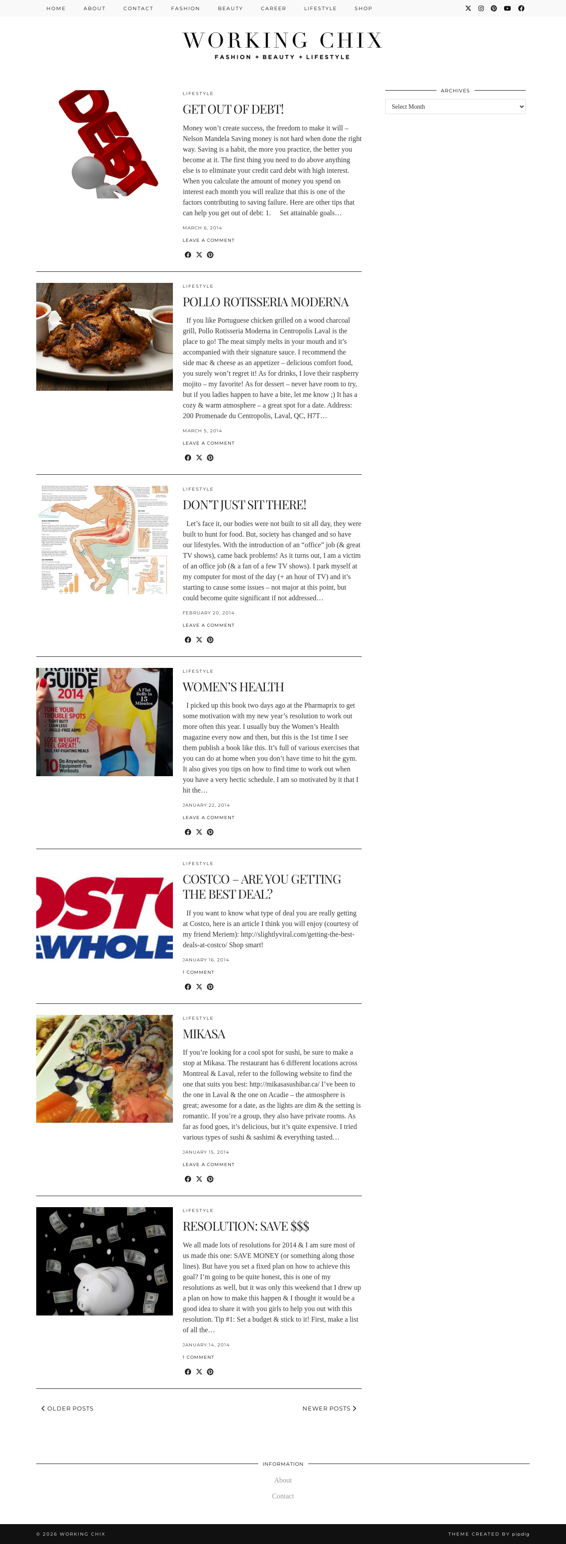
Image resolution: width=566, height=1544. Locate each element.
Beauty (230, 8)
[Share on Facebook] (188, 255)
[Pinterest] (494, 8)
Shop (364, 8)
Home (56, 8)
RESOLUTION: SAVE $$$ (246, 1225)
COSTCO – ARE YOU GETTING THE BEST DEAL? (262, 886)
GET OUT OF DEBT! (233, 108)
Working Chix (83, 1534)
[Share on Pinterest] (210, 255)
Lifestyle (320, 8)
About (95, 8)
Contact (138, 8)
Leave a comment (209, 240)
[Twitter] (468, 8)
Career (274, 8)
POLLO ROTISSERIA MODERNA (265, 301)
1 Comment (198, 972)
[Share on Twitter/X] (199, 255)
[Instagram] (481, 8)
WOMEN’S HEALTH (233, 686)
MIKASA (204, 1033)
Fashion (185, 8)
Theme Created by (489, 1534)
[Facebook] (521, 8)
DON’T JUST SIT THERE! (244, 504)
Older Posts (68, 1408)
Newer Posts (329, 1408)
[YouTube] (508, 8)
